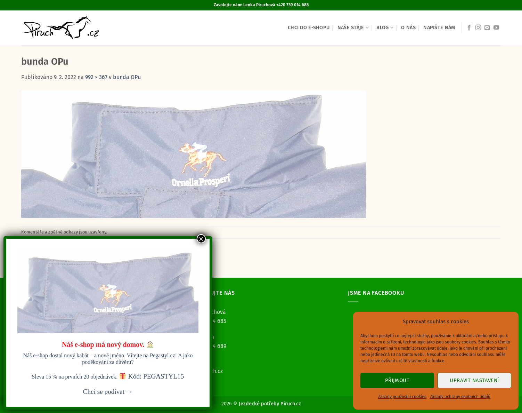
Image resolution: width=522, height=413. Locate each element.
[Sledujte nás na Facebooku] (469, 28)
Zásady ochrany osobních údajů (460, 396)
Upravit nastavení (474, 380)
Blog (384, 27)
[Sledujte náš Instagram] (478, 28)
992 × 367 (96, 77)
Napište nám (439, 28)
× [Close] (201, 238)
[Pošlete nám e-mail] (487, 28)
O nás (408, 28)
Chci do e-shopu (308, 28)
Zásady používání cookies (402, 396)
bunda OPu (127, 77)
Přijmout (397, 380)
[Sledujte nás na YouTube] (496, 28)
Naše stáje (353, 27)
